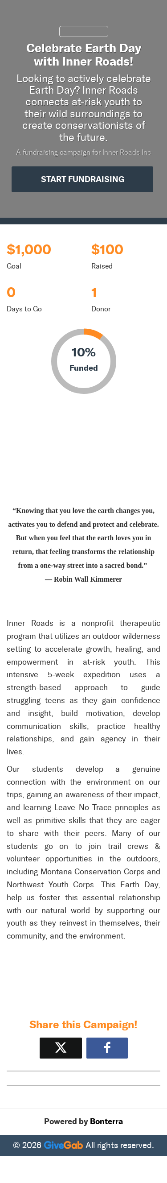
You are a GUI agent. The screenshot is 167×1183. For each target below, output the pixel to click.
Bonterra (106, 1121)
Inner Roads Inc (126, 152)
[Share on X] (61, 1048)
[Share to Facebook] (107, 1048)
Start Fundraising (82, 179)
